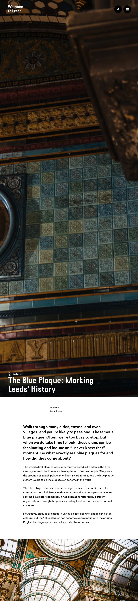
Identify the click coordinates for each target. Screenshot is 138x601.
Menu (126, 8)
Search (116, 8)
